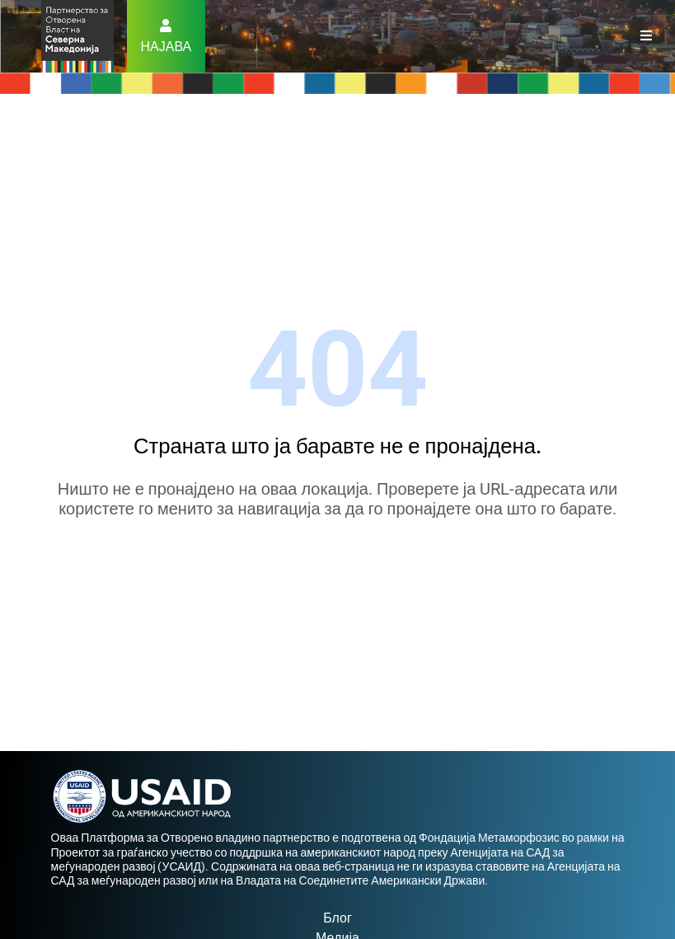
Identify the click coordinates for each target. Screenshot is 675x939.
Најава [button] (166, 46)
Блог (337, 918)
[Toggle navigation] (646, 36)
